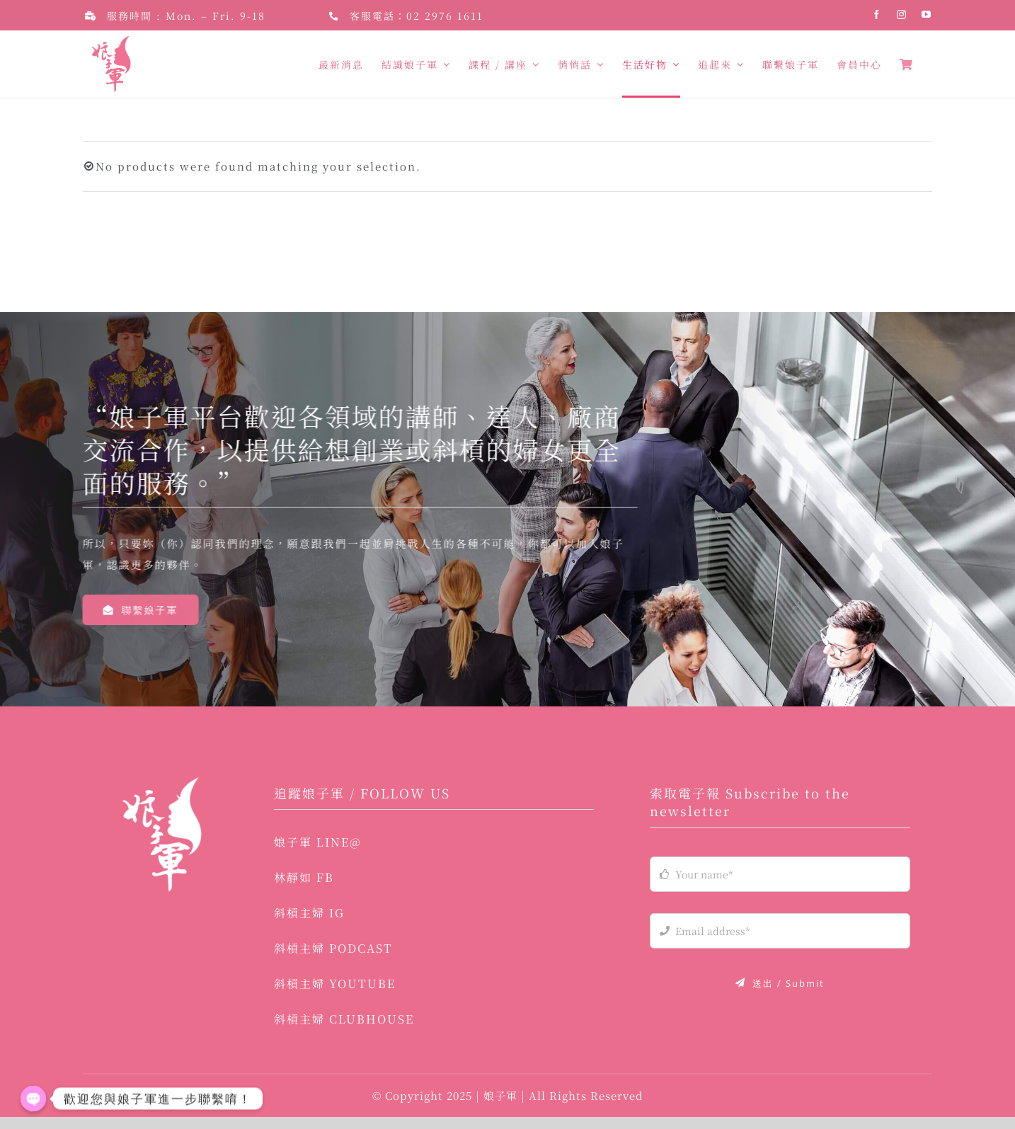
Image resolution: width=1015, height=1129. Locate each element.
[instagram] (902, 14)
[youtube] (927, 14)
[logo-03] (161, 794)
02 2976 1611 (444, 15)
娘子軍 (502, 1107)
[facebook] (877, 14)
